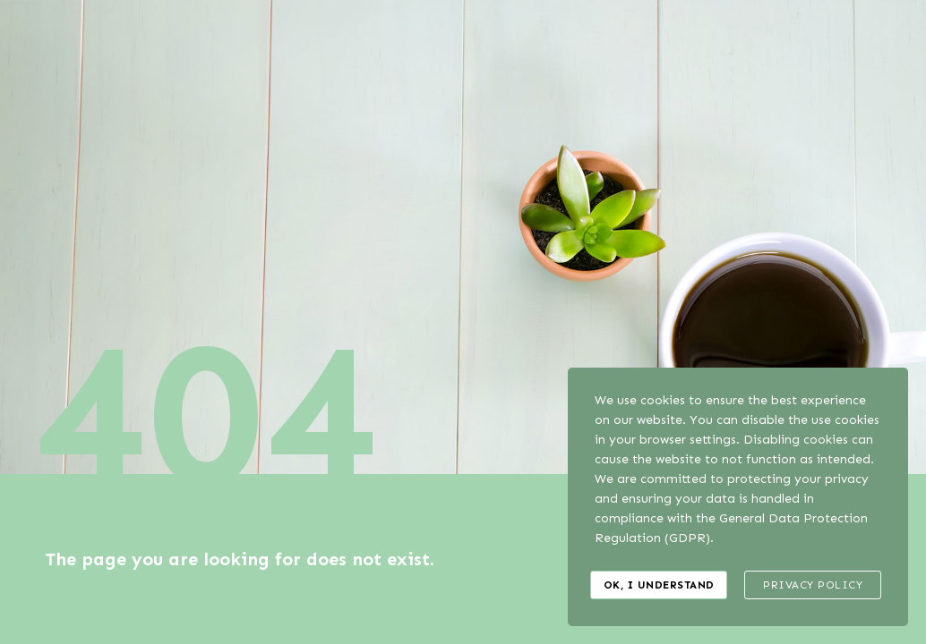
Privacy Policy (812, 585)
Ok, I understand (659, 585)
